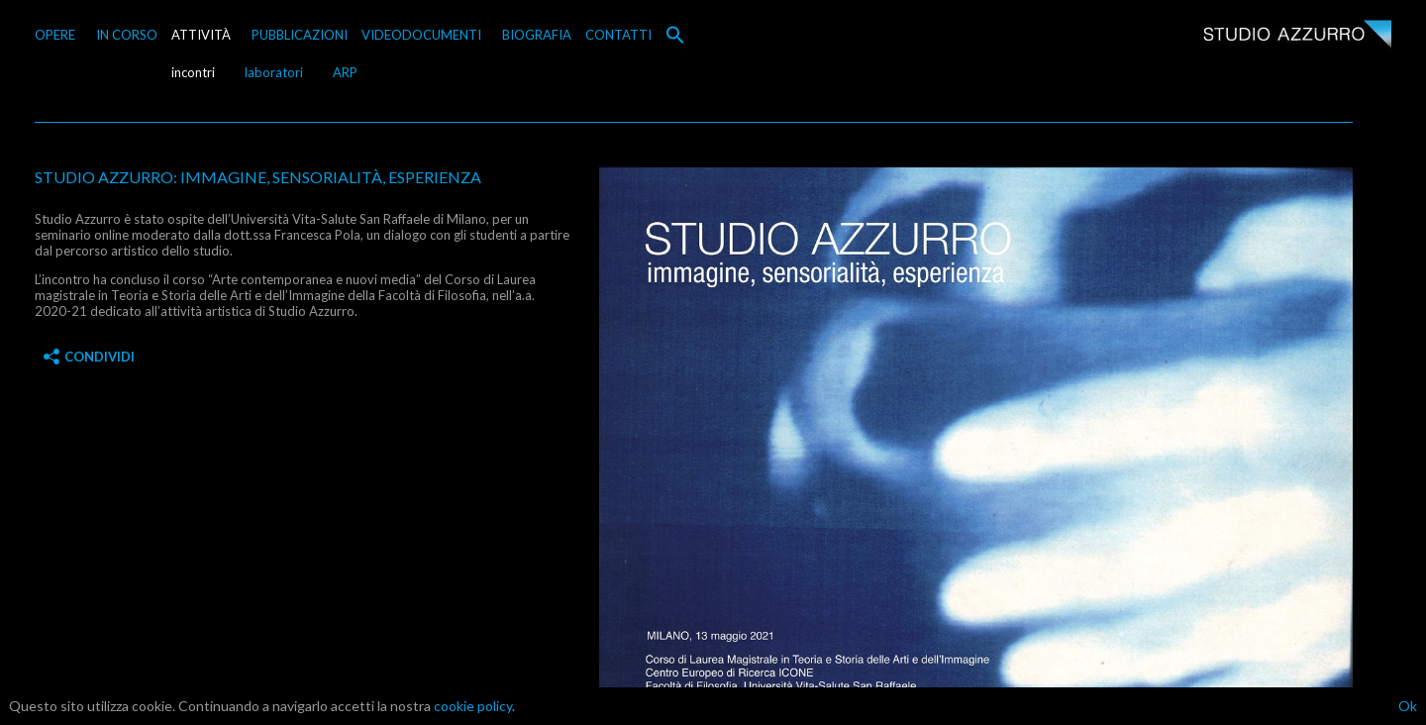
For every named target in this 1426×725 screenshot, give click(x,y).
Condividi (89, 356)
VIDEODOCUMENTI (421, 35)
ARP (345, 72)
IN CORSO (126, 35)
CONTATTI (618, 35)
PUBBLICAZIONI (300, 35)
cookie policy (473, 705)
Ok (1407, 705)
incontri (193, 72)
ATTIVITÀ (201, 35)
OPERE (55, 35)
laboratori (274, 72)
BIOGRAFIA (536, 35)
